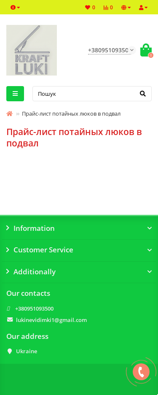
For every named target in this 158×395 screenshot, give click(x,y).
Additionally (79, 272)
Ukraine (26, 351)
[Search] (92, 93)
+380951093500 (34, 308)
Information (79, 228)
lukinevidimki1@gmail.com (51, 320)
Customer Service (79, 250)
